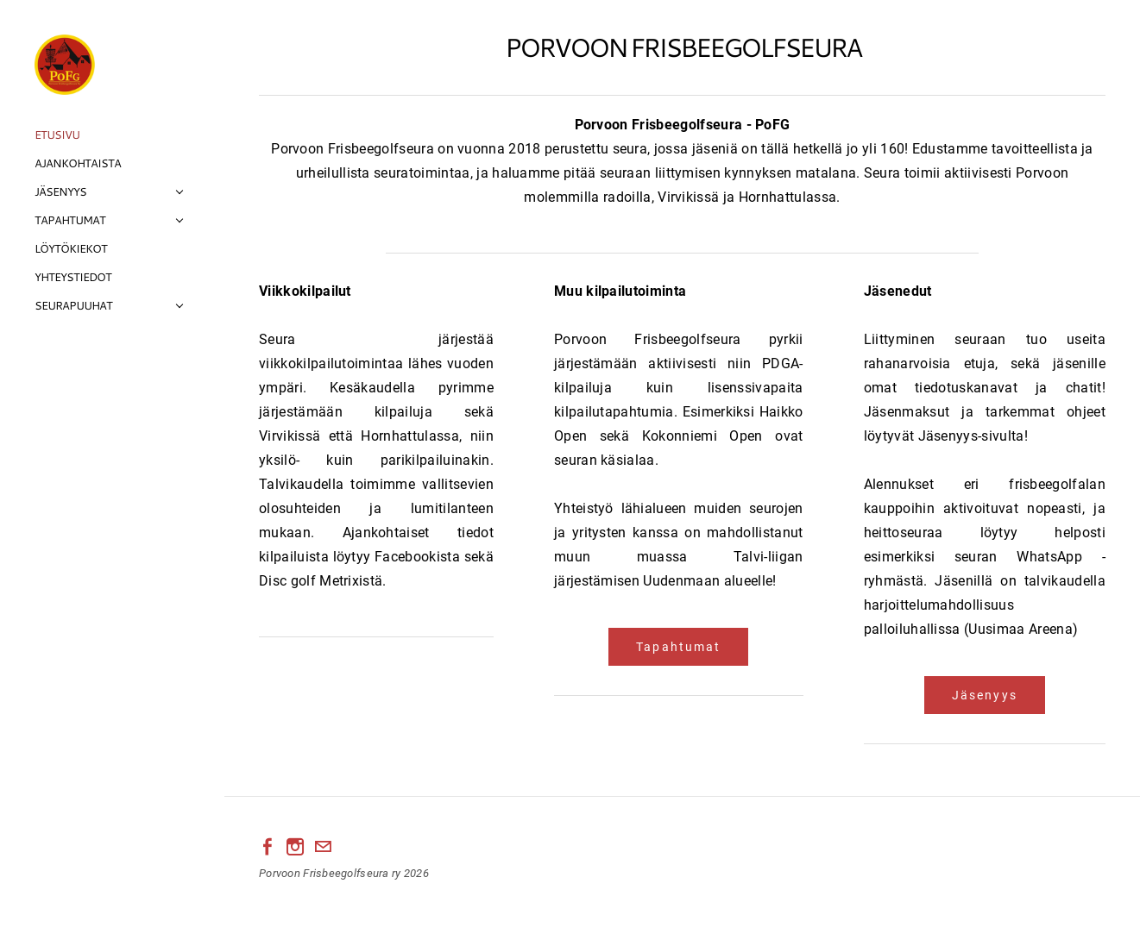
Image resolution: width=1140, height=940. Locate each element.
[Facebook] (267, 847)
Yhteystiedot (73, 277)
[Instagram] (295, 847)
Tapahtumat (70, 220)
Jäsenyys (60, 191)
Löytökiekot (71, 248)
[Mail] (322, 847)
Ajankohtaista (78, 163)
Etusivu (57, 134)
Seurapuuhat (73, 305)
